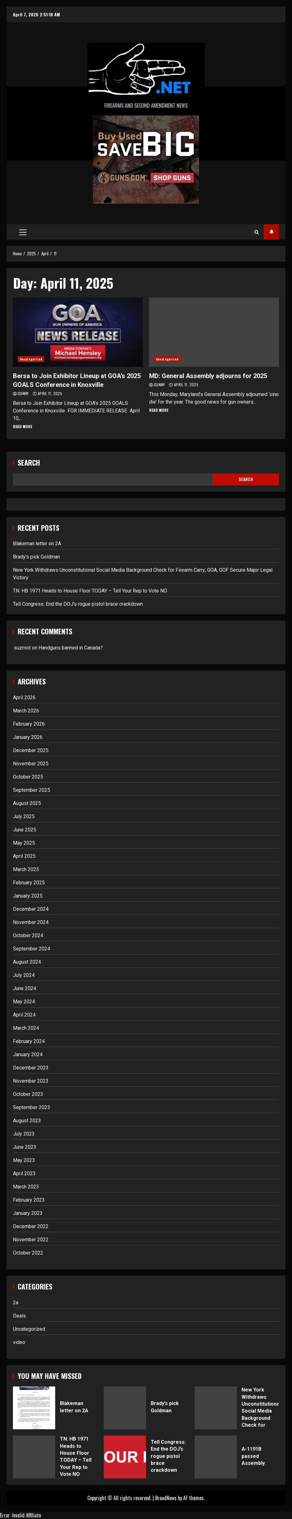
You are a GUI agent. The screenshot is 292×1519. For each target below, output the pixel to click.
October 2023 (28, 1094)
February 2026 (29, 724)
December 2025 (31, 750)
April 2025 (24, 856)
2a (15, 1303)
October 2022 (28, 1253)
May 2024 (24, 1002)
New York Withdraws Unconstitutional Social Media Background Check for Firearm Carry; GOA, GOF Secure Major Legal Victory (216, 1407)
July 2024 (24, 975)
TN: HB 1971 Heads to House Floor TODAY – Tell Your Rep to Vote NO (90, 591)
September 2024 (31, 949)
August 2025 (27, 803)
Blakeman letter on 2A (37, 544)
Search (29, 462)
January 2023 (28, 1213)
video (19, 1342)
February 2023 (29, 1200)
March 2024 (26, 1028)
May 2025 (24, 843)
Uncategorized (31, 359)
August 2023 (27, 1121)
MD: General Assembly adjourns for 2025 (214, 332)
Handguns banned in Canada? (70, 648)
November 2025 (31, 764)
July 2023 (24, 1134)
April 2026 (24, 697)
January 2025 (28, 896)
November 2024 (31, 922)
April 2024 (24, 1015)
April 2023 (24, 1173)
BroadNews (166, 1498)
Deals (19, 1316)
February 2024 (29, 1041)
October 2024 (28, 935)
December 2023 (31, 1068)
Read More (22, 426)
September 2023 (31, 1107)
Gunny (24, 393)
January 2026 (28, 737)
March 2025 (26, 869)
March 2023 (26, 1187)
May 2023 (24, 1160)
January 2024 (28, 1054)
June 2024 (24, 988)
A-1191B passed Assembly (216, 1457)
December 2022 (31, 1226)
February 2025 (29, 883)
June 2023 (24, 1147)
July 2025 (24, 816)
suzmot (22, 648)
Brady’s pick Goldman (36, 557)
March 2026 (26, 711)
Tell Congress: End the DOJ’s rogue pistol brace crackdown (78, 604)
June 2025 (24, 830)
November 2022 (31, 1240)
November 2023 (31, 1081)
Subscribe (271, 232)
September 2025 (31, 790)
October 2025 (28, 777)
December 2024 (31, 909)
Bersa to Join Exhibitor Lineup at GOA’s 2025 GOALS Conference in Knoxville (78, 332)
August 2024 (27, 962)
